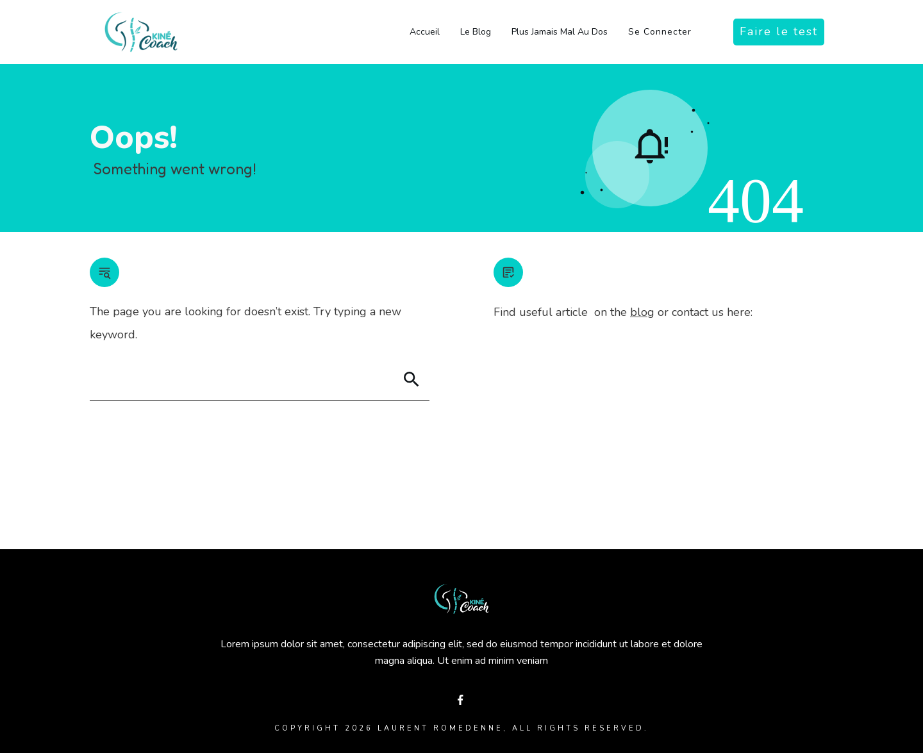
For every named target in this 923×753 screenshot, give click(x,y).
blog (642, 312)
